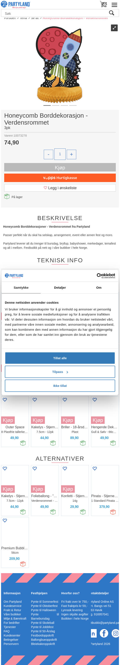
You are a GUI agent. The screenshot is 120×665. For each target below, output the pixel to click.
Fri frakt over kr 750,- (75, 601)
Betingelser (11, 639)
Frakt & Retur (12, 610)
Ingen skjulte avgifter (74, 614)
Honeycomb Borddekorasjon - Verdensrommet (75, 18)
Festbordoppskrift (42, 635)
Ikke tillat (60, 385)
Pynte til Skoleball (42, 622)
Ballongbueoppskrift (44, 639)
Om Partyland (13, 601)
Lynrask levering (72, 610)
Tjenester (10, 627)
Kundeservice (12, 606)
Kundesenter (12, 635)
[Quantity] (60, 154)
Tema (23, 18)
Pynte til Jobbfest (42, 627)
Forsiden (10, 18)
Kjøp (60, 167)
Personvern (11, 644)
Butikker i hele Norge (75, 618)
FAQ (6, 631)
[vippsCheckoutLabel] (60, 178)
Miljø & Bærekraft (15, 618)
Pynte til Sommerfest (44, 601)
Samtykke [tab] (21, 287)
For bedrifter (12, 622)
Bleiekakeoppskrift (43, 644)
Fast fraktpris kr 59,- (74, 606)
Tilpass (60, 372)
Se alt (35, 18)
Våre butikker (12, 614)
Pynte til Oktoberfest (44, 606)
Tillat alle (60, 358)
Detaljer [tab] (60, 287)
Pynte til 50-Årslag (43, 631)
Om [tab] (98, 287)
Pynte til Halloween (43, 610)
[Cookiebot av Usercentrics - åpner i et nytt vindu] (96, 276)
